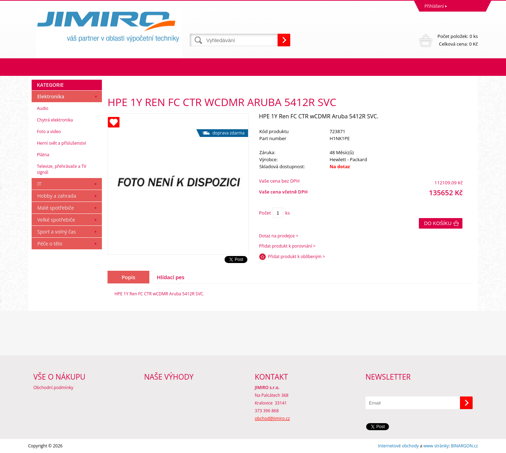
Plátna (43, 155)
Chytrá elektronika (55, 120)
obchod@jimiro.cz (272, 418)
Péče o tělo (49, 243)
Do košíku (438, 223)
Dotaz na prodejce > (278, 236)
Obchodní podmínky (53, 387)
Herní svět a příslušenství (61, 143)
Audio (42, 108)
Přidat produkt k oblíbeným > (296, 257)
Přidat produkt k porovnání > (287, 246)
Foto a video (49, 131)
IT (39, 183)
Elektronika (50, 96)
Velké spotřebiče (56, 219)
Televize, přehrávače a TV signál (61, 169)
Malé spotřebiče (55, 207)
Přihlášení (434, 6)
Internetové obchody (398, 446)
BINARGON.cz (464, 446)
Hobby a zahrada (56, 195)
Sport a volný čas (56, 231)
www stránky (436, 446)
